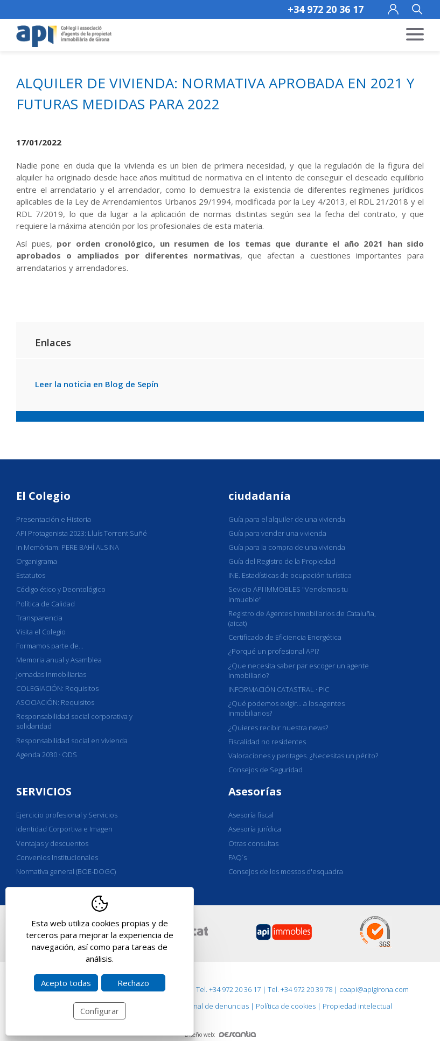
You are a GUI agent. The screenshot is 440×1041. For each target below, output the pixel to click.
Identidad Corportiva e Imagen (64, 829)
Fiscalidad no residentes (267, 741)
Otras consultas (253, 843)
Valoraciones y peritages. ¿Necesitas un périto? (303, 755)
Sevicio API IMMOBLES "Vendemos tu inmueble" (288, 594)
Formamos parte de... (49, 646)
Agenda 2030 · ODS (46, 754)
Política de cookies (286, 1006)
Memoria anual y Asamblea (59, 660)
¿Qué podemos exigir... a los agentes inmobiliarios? (286, 708)
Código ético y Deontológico (61, 589)
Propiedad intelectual (357, 1006)
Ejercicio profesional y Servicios (66, 815)
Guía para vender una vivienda (277, 533)
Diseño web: (220, 1034)
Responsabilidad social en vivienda (72, 740)
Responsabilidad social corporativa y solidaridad (74, 721)
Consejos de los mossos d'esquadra (285, 871)
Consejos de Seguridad (265, 769)
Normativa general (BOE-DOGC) (66, 871)
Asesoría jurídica (254, 829)
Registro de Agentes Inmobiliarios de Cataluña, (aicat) (302, 618)
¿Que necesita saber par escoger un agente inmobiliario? (298, 670)
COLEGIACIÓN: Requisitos (57, 688)
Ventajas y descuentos (52, 843)
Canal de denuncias (217, 1006)
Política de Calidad (45, 604)
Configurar (99, 1010)
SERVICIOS (44, 791)
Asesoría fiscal (251, 815)
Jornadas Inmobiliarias (51, 674)
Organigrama (36, 561)
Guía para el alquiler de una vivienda (286, 519)
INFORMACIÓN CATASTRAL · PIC (278, 689)
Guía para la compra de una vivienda (286, 547)
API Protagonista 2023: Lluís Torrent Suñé (81, 533)
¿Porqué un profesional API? (273, 651)
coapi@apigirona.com (374, 989)
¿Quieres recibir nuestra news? (278, 727)
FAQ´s (237, 857)
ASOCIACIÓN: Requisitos (55, 702)
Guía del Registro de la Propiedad (282, 561)
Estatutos (30, 575)
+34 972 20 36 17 (326, 9)
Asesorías (255, 791)
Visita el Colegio (41, 632)
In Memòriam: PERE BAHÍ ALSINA (67, 547)
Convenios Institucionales (57, 857)
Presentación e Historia (53, 519)
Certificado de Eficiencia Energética (284, 637)
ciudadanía (259, 495)
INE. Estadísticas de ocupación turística (290, 575)
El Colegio (43, 495)
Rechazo (133, 982)
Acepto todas (66, 982)
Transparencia (39, 618)
